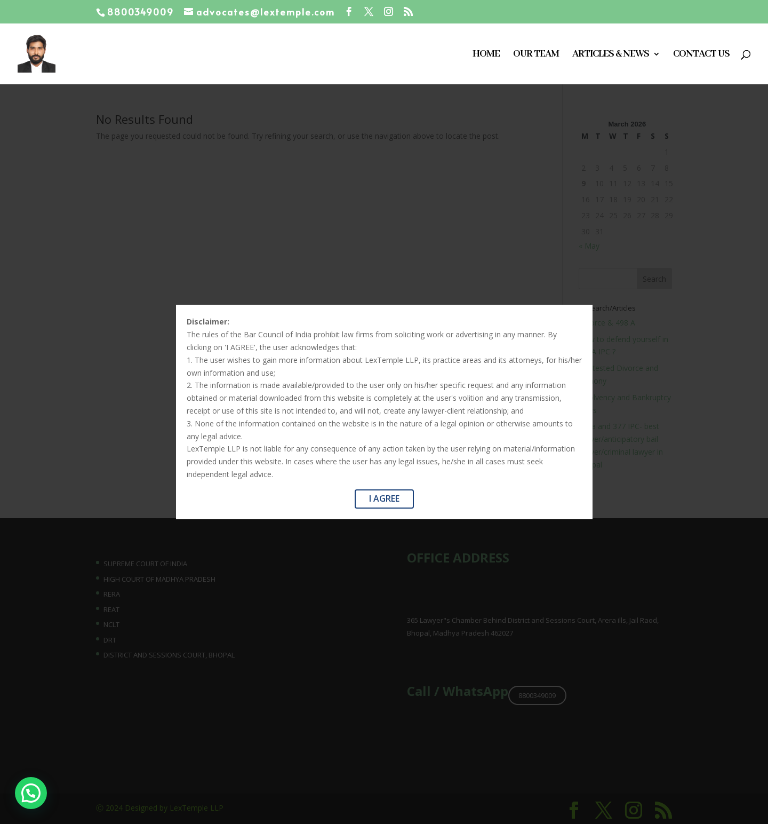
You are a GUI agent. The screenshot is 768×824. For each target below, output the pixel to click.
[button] (8, 801)
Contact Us (701, 55)
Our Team (536, 55)
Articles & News (610, 55)
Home (486, 55)
